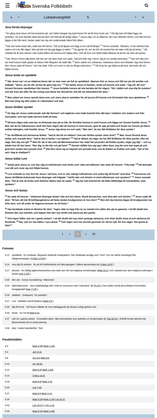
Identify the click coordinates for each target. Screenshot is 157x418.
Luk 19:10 (38, 405)
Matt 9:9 (47, 301)
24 (93, 234)
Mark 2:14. (46, 393)
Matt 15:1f (103, 270)
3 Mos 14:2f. (39, 375)
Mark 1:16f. (49, 346)
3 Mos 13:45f (38, 258)
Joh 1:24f (24, 273)
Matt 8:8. (45, 358)
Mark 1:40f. (48, 369)
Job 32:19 (112, 318)
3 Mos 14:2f (106, 264)
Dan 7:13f (31, 289)
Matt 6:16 (34, 313)
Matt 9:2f (37, 381)
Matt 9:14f (38, 411)
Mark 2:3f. (47, 381)
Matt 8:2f (37, 369)
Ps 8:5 (97, 285)
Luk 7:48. (37, 387)
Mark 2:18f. (49, 411)
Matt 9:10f (38, 399)
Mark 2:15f (48, 399)
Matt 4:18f (38, 346)
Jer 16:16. (38, 363)
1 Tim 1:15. (49, 405)
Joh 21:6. (37, 352)
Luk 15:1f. (60, 399)
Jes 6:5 (36, 358)
